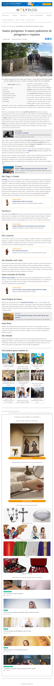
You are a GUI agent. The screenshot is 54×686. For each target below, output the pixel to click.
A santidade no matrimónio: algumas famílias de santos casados (20, 668)
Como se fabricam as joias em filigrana (13, 593)
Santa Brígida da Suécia (8, 97)
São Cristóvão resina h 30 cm (20, 250)
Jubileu (30, 150)
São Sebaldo (5, 101)
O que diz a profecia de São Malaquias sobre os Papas (17, 631)
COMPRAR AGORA (27, 458)
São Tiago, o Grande (7, 87)
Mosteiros (24, 15)
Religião (49, 15)
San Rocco (5, 89)
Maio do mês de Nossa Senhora (11, 411)
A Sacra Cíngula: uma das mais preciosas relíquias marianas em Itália (21, 612)
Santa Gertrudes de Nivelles (9, 95)
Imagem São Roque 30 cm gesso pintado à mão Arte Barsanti (28, 226)
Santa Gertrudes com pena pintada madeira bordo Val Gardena (29, 289)
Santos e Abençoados (36, 15)
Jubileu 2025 (30, 20)
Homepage (4, 26)
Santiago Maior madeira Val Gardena (22, 201)
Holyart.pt (5, 15)
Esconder (18, 84)
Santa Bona (5, 99)
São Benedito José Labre (8, 93)
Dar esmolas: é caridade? (22, 133)
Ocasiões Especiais (8, 20)
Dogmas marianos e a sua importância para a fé (16, 649)
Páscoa (18, 20)
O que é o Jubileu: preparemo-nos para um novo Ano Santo (31, 168)
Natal (23, 20)
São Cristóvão (6, 91)
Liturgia (14, 15)
